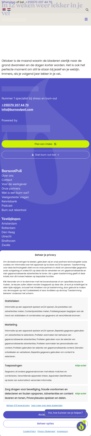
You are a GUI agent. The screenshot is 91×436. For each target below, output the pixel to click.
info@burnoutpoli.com (17, 109)
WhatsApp (9, 2)
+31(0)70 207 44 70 (38, 2)
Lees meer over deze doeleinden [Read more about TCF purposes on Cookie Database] (47, 405)
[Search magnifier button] (87, 9)
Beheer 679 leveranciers (18, 405)
